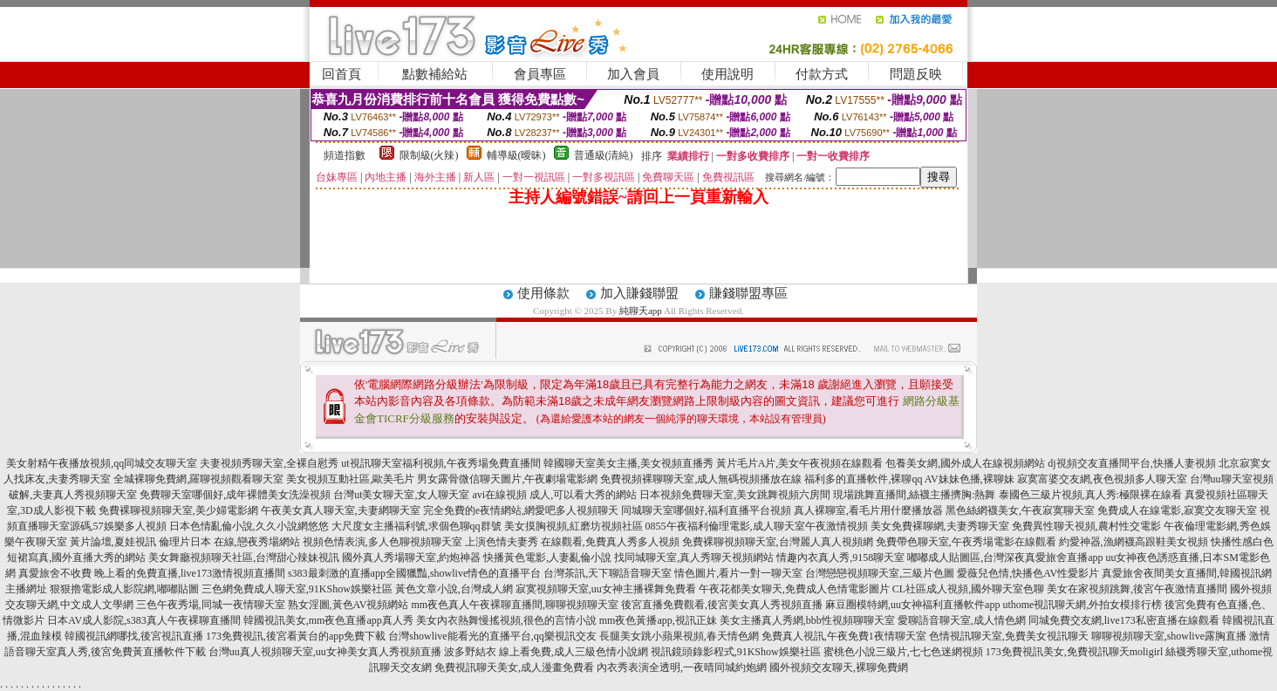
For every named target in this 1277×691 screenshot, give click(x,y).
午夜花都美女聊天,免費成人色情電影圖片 (794, 589)
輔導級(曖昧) (516, 155)
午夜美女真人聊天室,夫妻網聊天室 (340, 510)
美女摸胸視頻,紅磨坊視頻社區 (573, 526)
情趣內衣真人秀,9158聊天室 (840, 557)
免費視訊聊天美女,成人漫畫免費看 (514, 667)
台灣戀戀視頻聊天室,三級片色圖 (879, 573)
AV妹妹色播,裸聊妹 (969, 479)
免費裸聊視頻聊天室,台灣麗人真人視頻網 (777, 542)
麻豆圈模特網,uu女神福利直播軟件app (912, 605)
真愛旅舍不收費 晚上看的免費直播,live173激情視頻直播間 (151, 573)
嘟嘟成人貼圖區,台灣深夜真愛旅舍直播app (1005, 557)
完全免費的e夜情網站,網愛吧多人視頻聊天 (520, 510)
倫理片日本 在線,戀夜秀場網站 (229, 542)
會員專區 (540, 74)
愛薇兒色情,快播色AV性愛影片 (1028, 573)
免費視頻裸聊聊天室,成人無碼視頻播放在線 (701, 479)
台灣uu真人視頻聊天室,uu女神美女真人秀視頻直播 (324, 652)
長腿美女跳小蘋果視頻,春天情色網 (679, 636)
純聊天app (640, 310)
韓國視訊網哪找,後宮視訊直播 (134, 636)
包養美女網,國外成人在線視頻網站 (965, 463)
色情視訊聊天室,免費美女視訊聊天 (1009, 636)
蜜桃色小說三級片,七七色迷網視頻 (903, 652)
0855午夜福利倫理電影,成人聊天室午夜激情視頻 (756, 526)
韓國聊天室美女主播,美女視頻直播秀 (628, 463)
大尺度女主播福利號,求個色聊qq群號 (416, 526)
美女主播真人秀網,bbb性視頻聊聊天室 (807, 620)
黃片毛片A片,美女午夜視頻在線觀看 (800, 463)
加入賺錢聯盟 (639, 293)
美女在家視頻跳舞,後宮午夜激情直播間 (1137, 589)
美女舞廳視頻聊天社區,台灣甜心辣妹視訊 (243, 557)
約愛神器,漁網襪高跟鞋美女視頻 (1133, 542)
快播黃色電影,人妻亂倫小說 (547, 557)
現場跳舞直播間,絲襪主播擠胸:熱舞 (914, 495)
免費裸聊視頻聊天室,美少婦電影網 (178, 510)
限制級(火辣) (429, 155)
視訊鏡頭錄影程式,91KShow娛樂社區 (736, 652)
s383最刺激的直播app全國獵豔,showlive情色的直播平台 (414, 573)
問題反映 (916, 74)
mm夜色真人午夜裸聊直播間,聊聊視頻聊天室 (514, 605)
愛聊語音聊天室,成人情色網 (962, 620)
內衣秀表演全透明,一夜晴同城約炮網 (682, 667)
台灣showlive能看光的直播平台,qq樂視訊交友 (492, 636)
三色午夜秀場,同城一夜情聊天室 (210, 605)
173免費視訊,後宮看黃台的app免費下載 (296, 636)
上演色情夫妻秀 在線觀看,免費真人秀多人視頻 (572, 542)
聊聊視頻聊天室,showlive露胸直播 (1168, 636)
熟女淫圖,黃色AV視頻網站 (348, 605)
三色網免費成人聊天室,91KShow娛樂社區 (297, 589)
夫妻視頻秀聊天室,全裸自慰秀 (269, 463)
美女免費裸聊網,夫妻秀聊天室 (940, 526)
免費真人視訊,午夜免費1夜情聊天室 (843, 636)
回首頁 (341, 74)
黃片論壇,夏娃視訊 (113, 542)
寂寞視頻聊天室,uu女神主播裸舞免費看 (606, 589)
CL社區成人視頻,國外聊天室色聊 (968, 589)
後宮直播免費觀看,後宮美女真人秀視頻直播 (722, 605)
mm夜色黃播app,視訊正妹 (658, 620)
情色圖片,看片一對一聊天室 (738, 573)
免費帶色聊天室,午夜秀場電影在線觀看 (966, 542)
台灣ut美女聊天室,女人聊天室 (401, 495)
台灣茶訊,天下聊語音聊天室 (607, 573)
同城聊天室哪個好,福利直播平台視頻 (706, 510)
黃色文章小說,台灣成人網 (454, 589)
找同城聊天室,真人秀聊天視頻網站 (694, 557)
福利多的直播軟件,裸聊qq (863, 479)
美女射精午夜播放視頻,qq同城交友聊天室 (101, 463)
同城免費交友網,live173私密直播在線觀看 (1123, 620)
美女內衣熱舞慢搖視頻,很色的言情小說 (506, 620)
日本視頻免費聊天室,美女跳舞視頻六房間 (734, 495)
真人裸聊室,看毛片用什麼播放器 (868, 510)
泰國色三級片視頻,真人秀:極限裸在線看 (1090, 495)
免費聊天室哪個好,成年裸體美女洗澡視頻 (235, 495)
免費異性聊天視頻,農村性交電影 (1086, 526)
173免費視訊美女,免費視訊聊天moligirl (1075, 652)
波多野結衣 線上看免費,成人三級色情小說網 (546, 652)
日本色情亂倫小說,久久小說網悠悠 (249, 526)
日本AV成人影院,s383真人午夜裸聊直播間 (143, 620)
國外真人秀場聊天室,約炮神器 (411, 557)
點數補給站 (435, 74)
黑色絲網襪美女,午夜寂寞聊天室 (1020, 510)
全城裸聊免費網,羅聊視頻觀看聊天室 (198, 479)
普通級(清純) (603, 155)
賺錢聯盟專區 (748, 293)
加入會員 (633, 74)
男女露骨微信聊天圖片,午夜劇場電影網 (507, 479)
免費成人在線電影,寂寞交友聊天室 (1177, 510)
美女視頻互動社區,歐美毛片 (350, 479)
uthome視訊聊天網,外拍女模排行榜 (1082, 605)
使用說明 (727, 74)
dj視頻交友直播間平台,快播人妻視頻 (1131, 463)
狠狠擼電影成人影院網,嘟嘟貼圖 (124, 589)
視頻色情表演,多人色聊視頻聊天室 (382, 542)
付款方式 (822, 74)
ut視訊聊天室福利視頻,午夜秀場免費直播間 (440, 463)
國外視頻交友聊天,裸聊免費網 (838, 667)
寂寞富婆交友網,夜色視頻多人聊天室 (1102, 479)
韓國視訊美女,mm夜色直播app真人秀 (328, 620)
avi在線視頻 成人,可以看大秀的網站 (554, 495)
